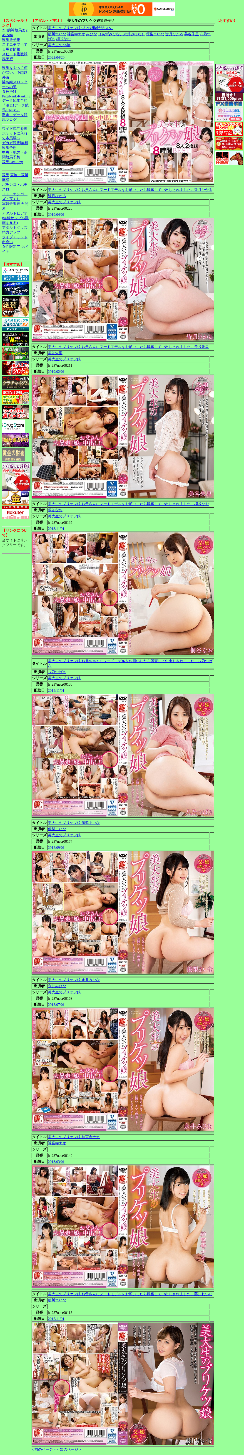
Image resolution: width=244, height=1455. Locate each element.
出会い (7, 242)
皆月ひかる (174, 34)
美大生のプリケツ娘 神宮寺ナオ (74, 1137)
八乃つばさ (57, 672)
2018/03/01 (56, 1162)
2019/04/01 (56, 214)
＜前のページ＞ (43, 1449)
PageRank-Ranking (16, 96)
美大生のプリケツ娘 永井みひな (74, 980)
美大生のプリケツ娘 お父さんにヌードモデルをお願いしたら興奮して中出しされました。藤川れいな (130, 1294)
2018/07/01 (56, 1005)
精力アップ (11, 232)
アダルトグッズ (14, 227)
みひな (91, 34)
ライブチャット (14, 237)
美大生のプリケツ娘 (64, 202)
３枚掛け (9, 92)
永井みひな (57, 986)
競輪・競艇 (19, 175)
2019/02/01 (56, 372)
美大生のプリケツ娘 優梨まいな (74, 823)
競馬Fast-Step (12, 162)
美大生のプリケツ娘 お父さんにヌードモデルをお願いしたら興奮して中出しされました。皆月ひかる (130, 190)
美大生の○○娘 (59, 45)
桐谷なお (63, 39)
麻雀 (5, 180)
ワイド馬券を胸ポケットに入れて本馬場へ (14, 133)
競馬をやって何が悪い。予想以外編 (14, 72)
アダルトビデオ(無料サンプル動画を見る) (15, 218)
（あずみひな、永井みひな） (121, 34)
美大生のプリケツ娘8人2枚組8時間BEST (80, 28)
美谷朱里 (191, 34)
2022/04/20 (56, 57)
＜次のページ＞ (69, 1449)
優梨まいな (155, 34)
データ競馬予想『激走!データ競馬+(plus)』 (15, 105)
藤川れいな (57, 34)
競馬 (5, 175)
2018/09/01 (56, 848)
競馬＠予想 (11, 40)
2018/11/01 (56, 529)
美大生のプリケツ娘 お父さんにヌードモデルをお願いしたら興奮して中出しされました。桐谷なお (128, 504)
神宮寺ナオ (76, 34)
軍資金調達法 (13, 204)
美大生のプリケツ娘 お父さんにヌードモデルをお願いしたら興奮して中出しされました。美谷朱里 (128, 347)
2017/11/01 (56, 1319)
